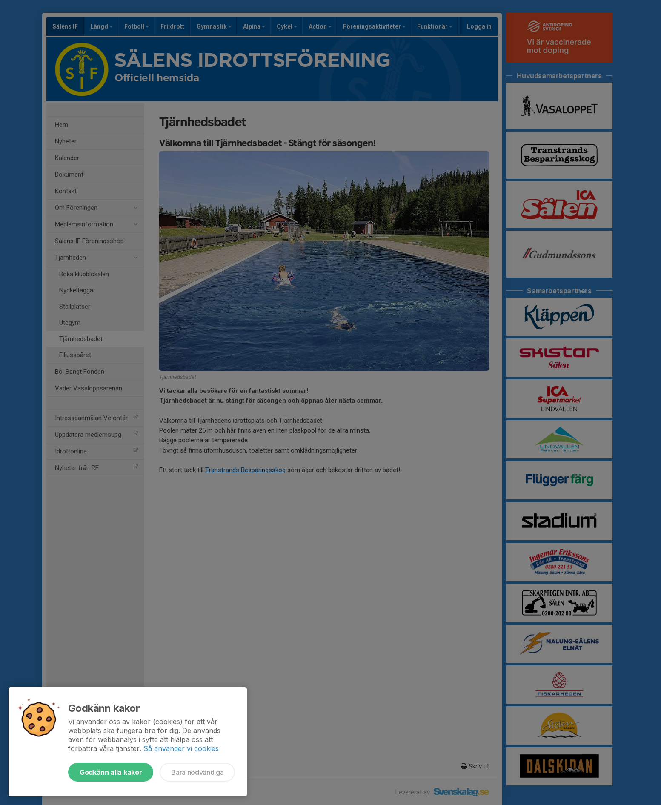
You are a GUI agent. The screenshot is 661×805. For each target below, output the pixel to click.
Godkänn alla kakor (111, 772)
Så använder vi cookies (181, 748)
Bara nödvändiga (197, 772)
